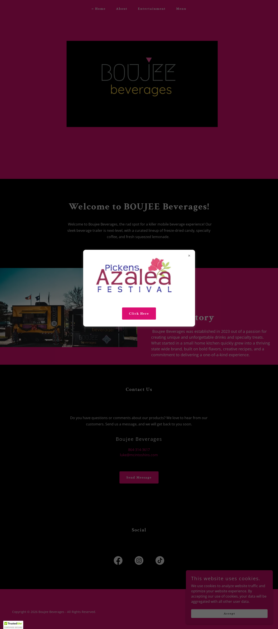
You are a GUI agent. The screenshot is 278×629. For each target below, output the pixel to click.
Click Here (139, 313)
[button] (13, 625)
